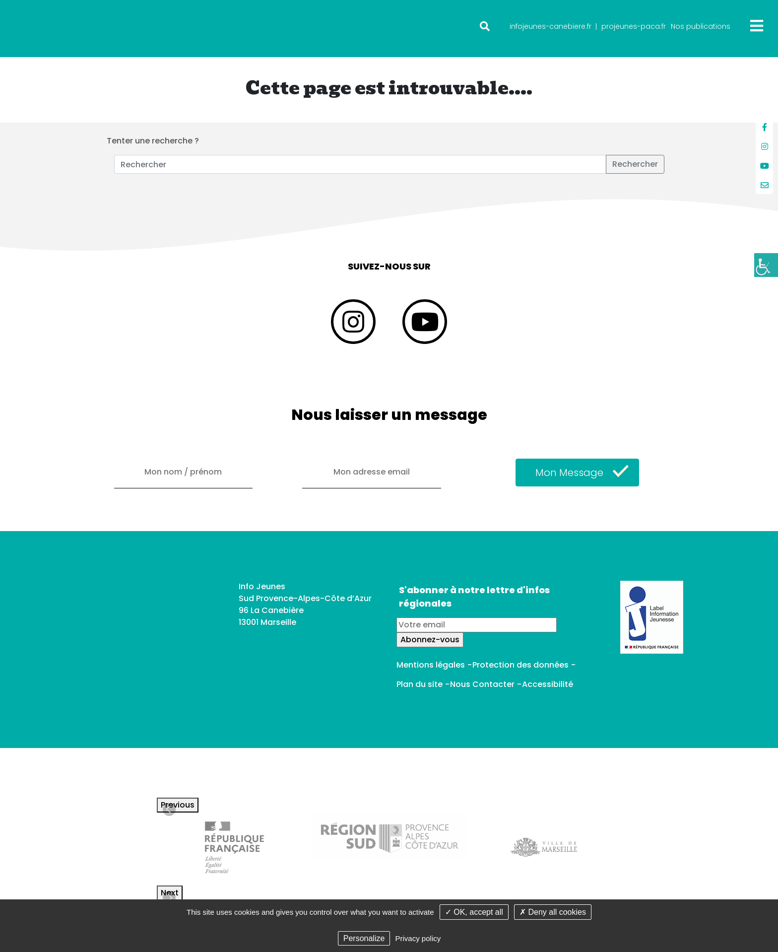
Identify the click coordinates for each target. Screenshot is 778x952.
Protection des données (520, 665)
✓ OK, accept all (474, 912)
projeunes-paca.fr (633, 26)
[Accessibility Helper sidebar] (766, 265)
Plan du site (419, 684)
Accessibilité (547, 684)
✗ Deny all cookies (552, 912)
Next (170, 892)
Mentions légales (430, 665)
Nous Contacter (482, 684)
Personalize (364, 938)
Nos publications (700, 26)
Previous (177, 805)
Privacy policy (418, 938)
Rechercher (635, 164)
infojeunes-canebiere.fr (550, 26)
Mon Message (569, 472)
